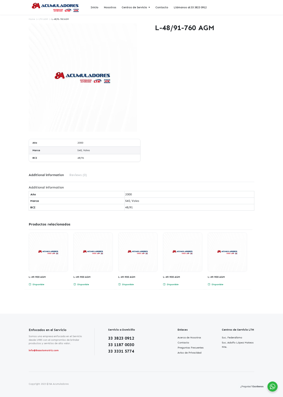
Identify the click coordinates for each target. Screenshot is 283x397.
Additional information (46, 175)
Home (32, 19)
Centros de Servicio (134, 7)
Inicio (94, 7)
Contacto (161, 7)
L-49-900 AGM (37, 276)
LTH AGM (43, 19)
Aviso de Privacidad (189, 352)
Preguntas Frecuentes (191, 347)
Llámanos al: (190, 7)
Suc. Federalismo (232, 337)
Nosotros (110, 7)
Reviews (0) (78, 175)
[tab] (46, 175)
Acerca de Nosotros (189, 337)
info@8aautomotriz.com (44, 350)
